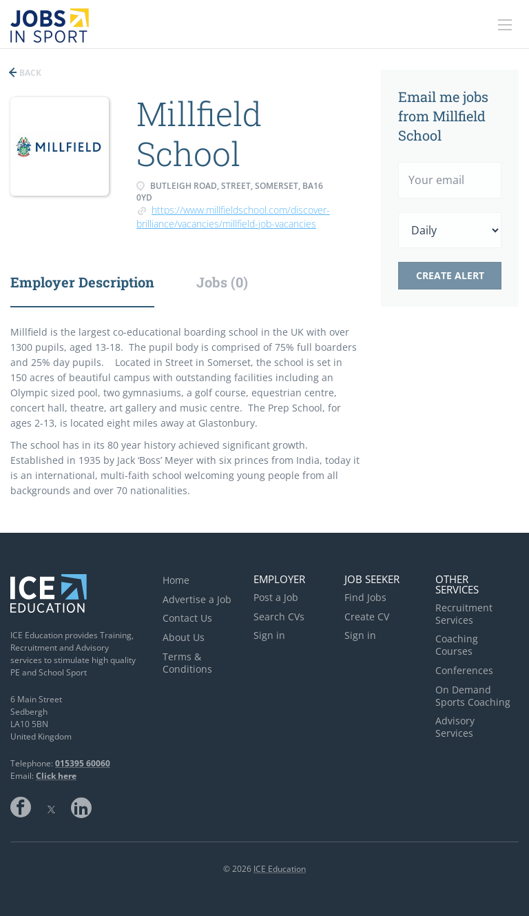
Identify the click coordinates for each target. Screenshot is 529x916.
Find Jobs (365, 597)
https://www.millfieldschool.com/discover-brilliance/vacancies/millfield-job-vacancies (233, 216)
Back (29, 73)
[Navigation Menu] (505, 25)
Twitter (51, 807)
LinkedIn (81, 807)
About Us (184, 637)
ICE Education (279, 869)
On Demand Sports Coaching (472, 696)
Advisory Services (455, 727)
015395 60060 (82, 763)
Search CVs (278, 616)
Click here (56, 776)
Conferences (464, 670)
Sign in (269, 635)
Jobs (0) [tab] (222, 282)
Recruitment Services (463, 614)
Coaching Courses (456, 645)
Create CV (366, 616)
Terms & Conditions (187, 662)
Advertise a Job (197, 599)
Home (176, 580)
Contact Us (187, 617)
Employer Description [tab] (82, 282)
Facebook (20, 807)
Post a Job (275, 597)
